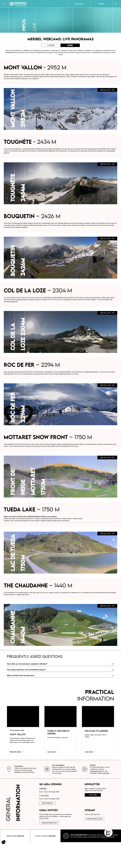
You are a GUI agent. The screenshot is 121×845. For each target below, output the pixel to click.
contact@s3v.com (96, 772)
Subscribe (94, 797)
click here (106, 774)
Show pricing (49, 805)
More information (50, 826)
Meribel (70, 46)
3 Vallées (51, 46)
